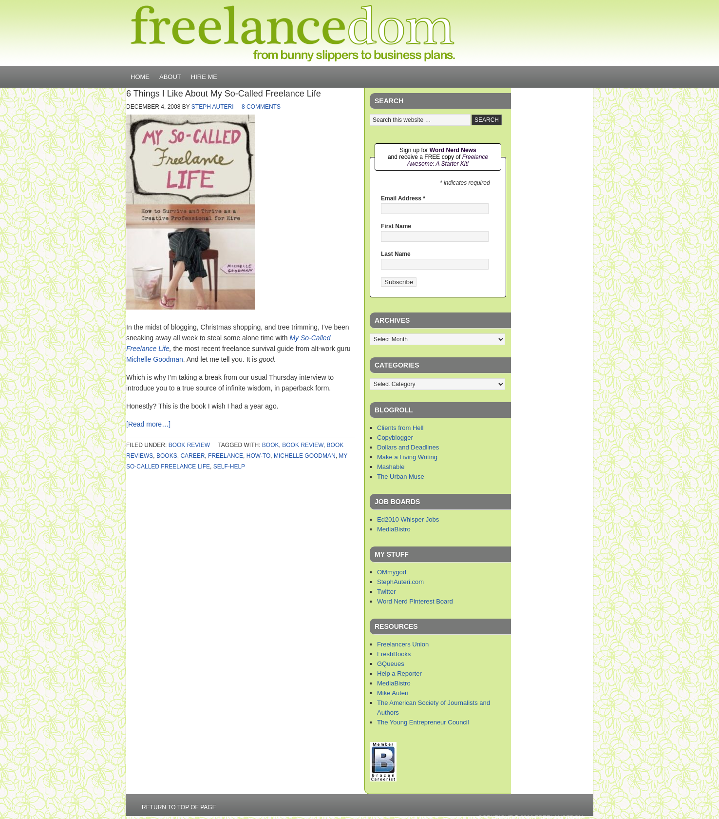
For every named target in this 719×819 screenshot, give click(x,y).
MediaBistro (394, 529)
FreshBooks (394, 654)
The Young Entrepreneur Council (423, 722)
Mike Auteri (392, 693)
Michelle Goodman (154, 359)
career (192, 455)
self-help (229, 466)
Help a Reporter (399, 673)
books (166, 455)
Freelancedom (293, 33)
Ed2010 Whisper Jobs (408, 519)
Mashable (390, 466)
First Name (396, 226)
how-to (258, 455)
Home (140, 76)
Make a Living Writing (407, 457)
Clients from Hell (400, 427)
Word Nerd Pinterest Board (415, 601)
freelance (225, 455)
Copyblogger (395, 437)
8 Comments (261, 106)
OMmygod (391, 572)
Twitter (386, 591)
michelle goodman (305, 455)
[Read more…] (148, 424)
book (270, 445)
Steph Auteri (212, 106)
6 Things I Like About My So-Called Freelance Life (223, 93)
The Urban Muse (400, 476)
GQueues (390, 663)
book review (189, 445)
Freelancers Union (403, 644)
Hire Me (204, 76)
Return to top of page (179, 807)
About (170, 76)
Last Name (396, 254)
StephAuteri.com (400, 581)
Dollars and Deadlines (408, 447)
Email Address (403, 198)
